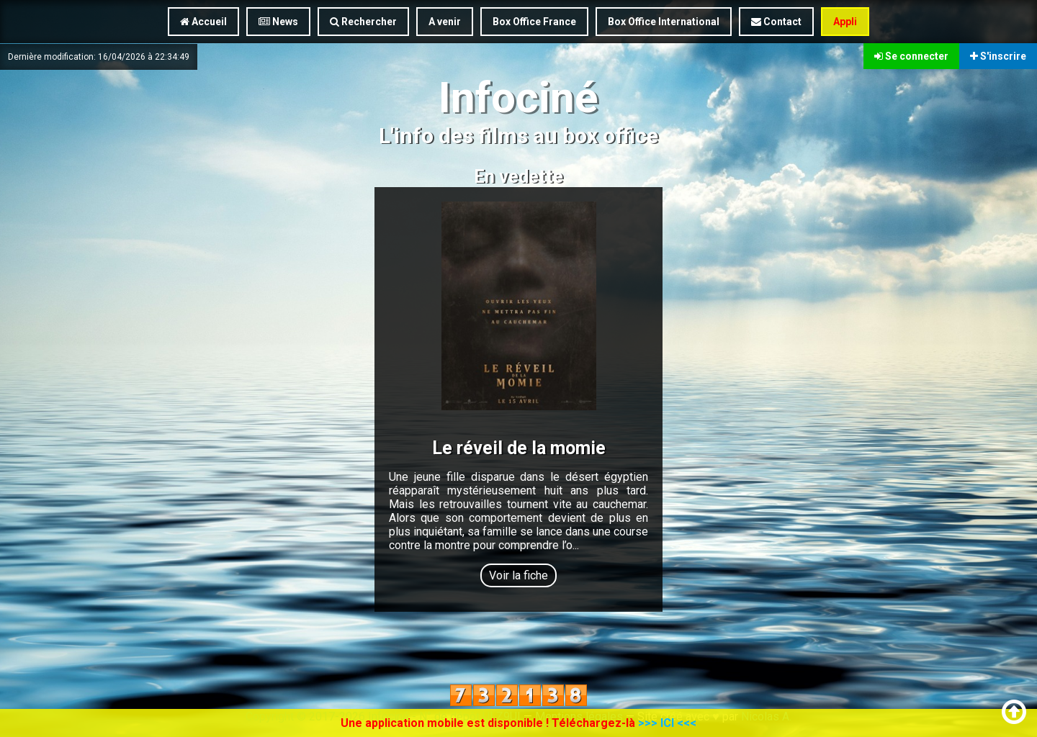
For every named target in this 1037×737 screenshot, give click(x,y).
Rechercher (363, 21)
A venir (444, 21)
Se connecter (911, 56)
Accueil (203, 21)
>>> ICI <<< (667, 723)
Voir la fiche (518, 575)
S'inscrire (998, 56)
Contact (776, 21)
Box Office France (534, 21)
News (278, 21)
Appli (845, 21)
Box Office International (663, 21)
